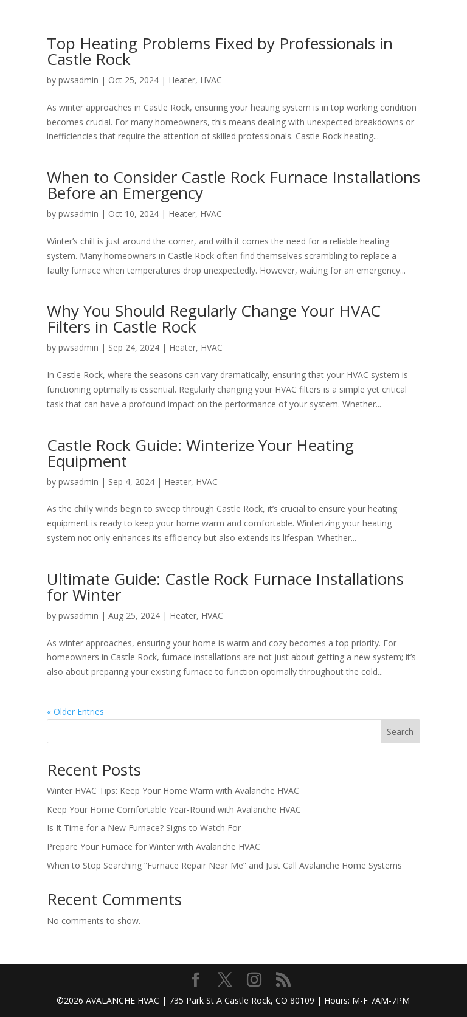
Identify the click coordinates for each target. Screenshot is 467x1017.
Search (400, 731)
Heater (181, 80)
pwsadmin (78, 80)
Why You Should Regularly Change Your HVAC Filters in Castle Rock (214, 318)
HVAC (211, 80)
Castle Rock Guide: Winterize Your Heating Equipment (200, 453)
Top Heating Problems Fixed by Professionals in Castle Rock (220, 51)
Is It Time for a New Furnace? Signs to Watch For (144, 827)
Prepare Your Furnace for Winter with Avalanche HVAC (153, 846)
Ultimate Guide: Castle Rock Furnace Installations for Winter (225, 586)
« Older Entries (75, 711)
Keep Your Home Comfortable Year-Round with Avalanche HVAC (174, 809)
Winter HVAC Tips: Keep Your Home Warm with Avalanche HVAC (173, 790)
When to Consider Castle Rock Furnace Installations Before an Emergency (233, 185)
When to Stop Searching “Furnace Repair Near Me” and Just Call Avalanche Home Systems (224, 865)
